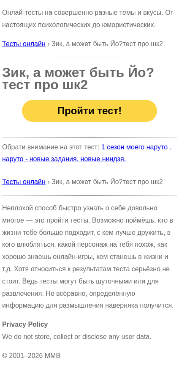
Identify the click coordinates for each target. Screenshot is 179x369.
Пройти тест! (89, 110)
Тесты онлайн (24, 43)
